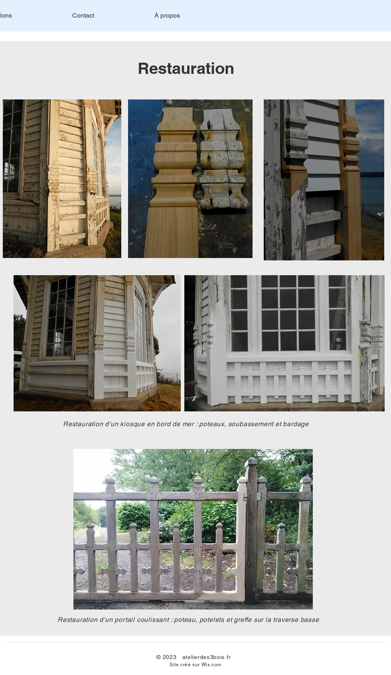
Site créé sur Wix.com (195, 664)
